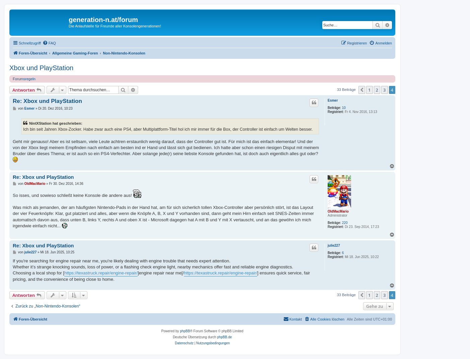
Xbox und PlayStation (41, 68)
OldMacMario (338, 211)
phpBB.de (224, 337)
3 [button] (384, 90)
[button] (361, 90)
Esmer (333, 100)
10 (344, 108)
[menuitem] (49, 43)
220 (345, 223)
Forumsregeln (24, 79)
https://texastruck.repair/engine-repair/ (101, 272)
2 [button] (377, 90)
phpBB (185, 331)
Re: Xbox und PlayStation (47, 101)
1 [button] (369, 90)
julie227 (334, 245)
